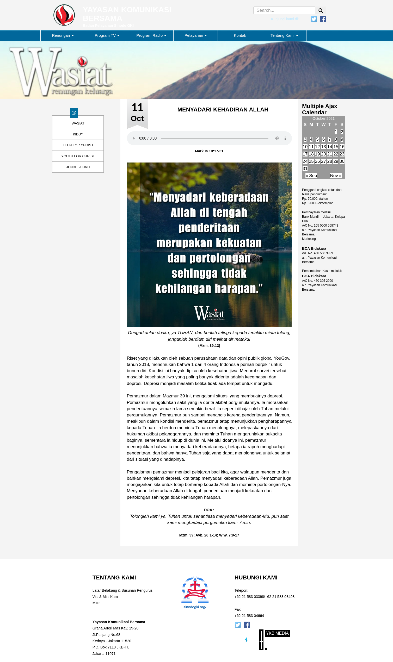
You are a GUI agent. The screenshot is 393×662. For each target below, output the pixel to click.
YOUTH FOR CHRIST (78, 156)
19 (317, 154)
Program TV (107, 35)
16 (342, 146)
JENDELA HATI (78, 167)
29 (335, 161)
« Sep (311, 175)
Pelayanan (196, 35)
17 (305, 154)
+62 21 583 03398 (249, 597)
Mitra (97, 603)
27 (323, 161)
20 (323, 154)
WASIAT (78, 123)
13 (323, 146)
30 (342, 161)
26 (317, 161)
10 (305, 146)
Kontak (240, 35)
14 (329, 146)
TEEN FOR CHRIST (78, 145)
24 (305, 161)
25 (311, 161)
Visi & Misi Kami (106, 597)
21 (329, 154)
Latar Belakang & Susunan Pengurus (122, 590)
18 (311, 154)
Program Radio (151, 35)
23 (342, 154)
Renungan (62, 35)
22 (335, 154)
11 (311, 146)
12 (317, 146)
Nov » (335, 175)
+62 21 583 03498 (279, 597)
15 (335, 146)
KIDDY (78, 134)
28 (329, 161)
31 (305, 168)
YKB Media (277, 633)
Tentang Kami (284, 35)
